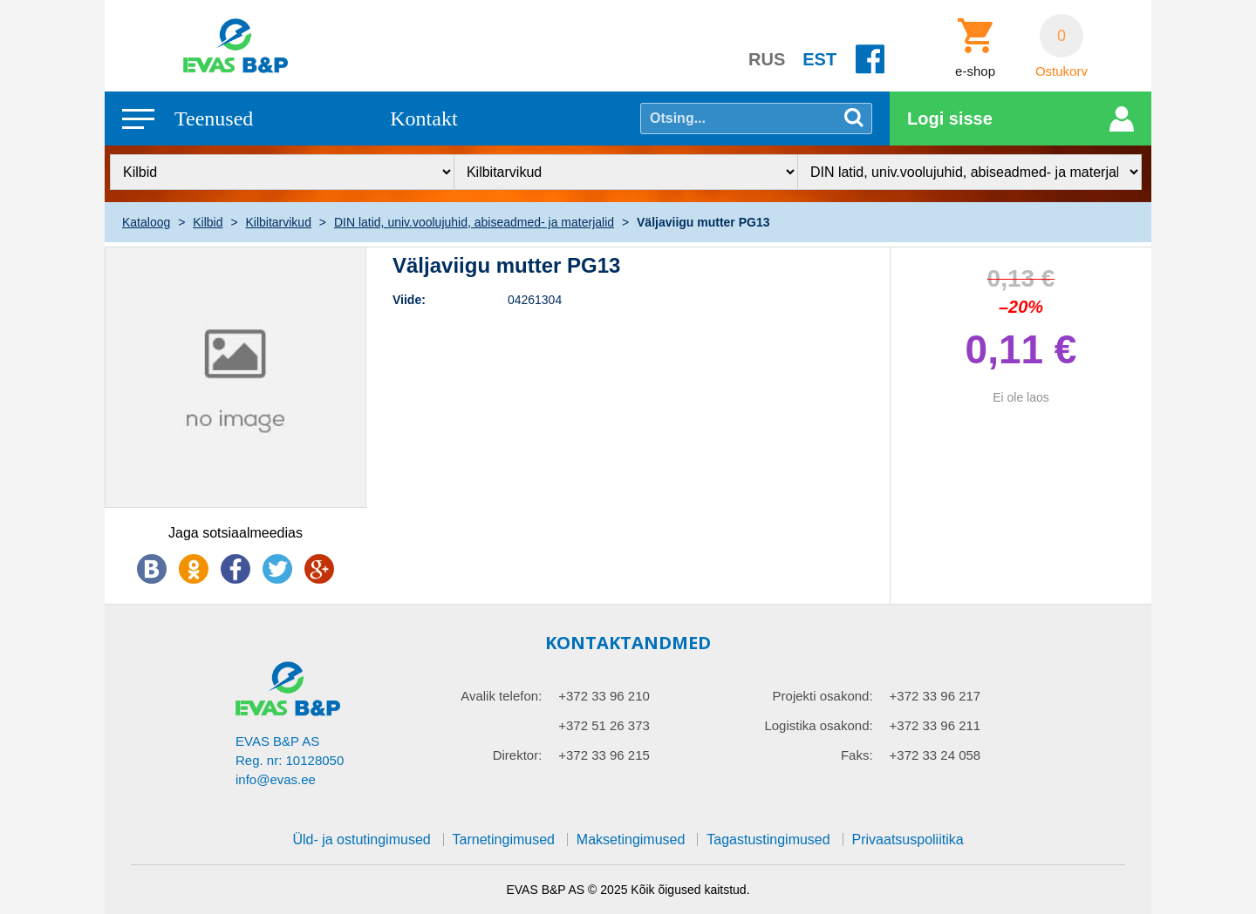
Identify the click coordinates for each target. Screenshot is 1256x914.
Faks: (857, 755)
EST (819, 59)
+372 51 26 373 (604, 725)
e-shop (975, 71)
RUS (766, 59)
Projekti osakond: (823, 695)
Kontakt (423, 118)
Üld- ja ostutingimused (361, 839)
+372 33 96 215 (604, 755)
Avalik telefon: (501, 695)
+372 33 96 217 (935, 695)
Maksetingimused (631, 839)
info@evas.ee (276, 779)
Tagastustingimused (767, 839)
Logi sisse (950, 118)
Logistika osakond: (818, 725)
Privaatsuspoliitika (908, 839)
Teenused (213, 118)
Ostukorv (1061, 71)
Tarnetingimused (504, 839)
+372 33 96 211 (935, 725)
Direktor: (518, 755)
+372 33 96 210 (604, 695)
